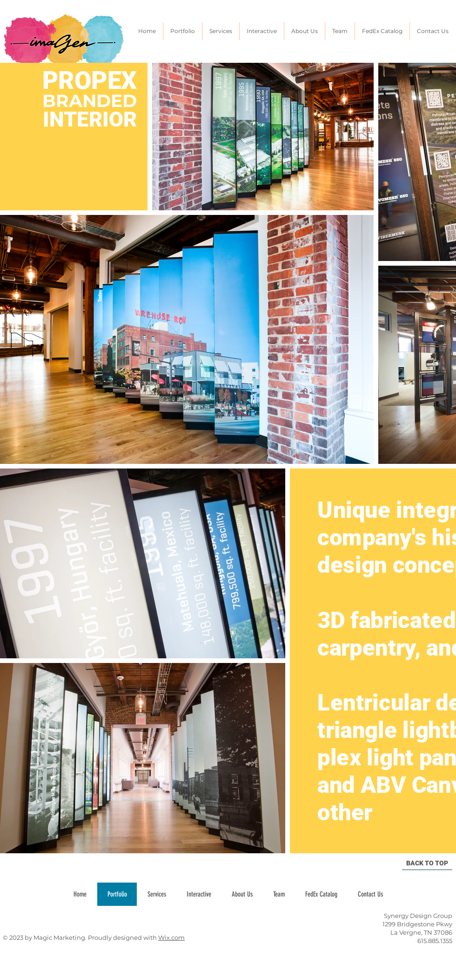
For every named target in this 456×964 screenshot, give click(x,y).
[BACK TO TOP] (427, 863)
